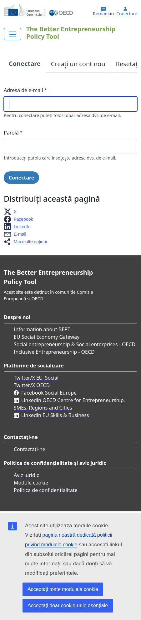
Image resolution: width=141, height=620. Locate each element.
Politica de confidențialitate (46, 490)
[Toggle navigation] (12, 34)
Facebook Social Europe (49, 392)
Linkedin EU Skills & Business (55, 415)
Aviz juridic (26, 475)
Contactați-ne (29, 449)
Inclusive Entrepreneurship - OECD (54, 351)
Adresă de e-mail (23, 90)
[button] (12, 211)
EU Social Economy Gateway (46, 336)
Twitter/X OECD (32, 385)
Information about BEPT (42, 329)
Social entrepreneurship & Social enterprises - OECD (74, 344)
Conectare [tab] (25, 63)
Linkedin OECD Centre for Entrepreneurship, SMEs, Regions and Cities (69, 404)
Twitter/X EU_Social (36, 377)
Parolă (11, 132)
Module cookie (31, 482)
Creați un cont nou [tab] (78, 64)
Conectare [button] (126, 14)
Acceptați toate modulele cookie (63, 589)
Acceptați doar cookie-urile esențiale (68, 605)
